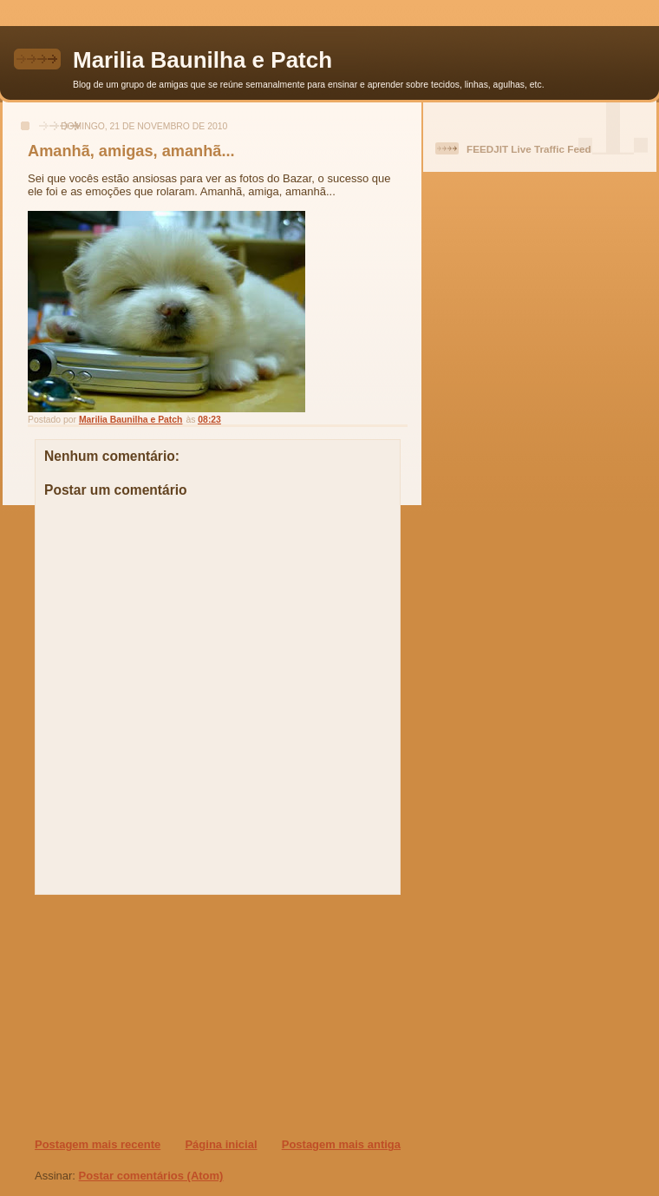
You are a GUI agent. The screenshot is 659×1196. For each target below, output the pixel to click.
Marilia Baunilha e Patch (202, 60)
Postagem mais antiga (341, 1144)
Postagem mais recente (97, 1144)
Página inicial (221, 1144)
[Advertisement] (140, 1015)
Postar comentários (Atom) (151, 1175)
